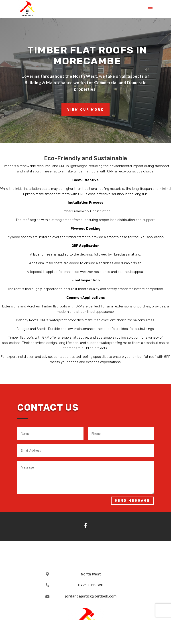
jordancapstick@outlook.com (90, 596)
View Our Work (85, 110)
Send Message (132, 501)
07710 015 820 (90, 585)
